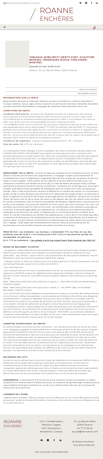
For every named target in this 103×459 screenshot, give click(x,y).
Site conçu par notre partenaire (51, 452)
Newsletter (24, 3)
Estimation (12, 3)
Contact (36, 3)
